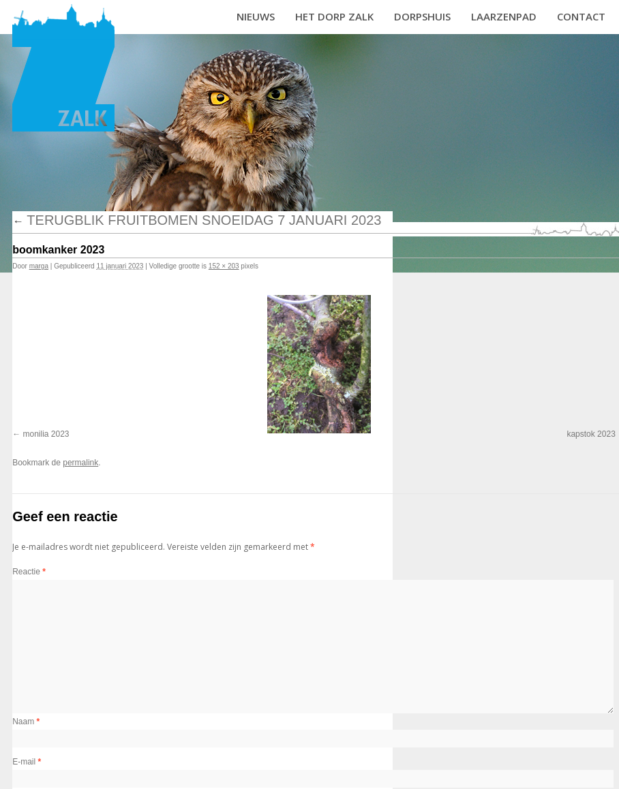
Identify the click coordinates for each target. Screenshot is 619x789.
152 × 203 (224, 266)
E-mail (26, 762)
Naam (26, 721)
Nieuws (256, 16)
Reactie (29, 571)
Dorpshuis (422, 16)
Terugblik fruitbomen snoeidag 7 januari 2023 (196, 220)
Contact (581, 16)
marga (38, 266)
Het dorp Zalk (334, 16)
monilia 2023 (46, 434)
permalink (80, 462)
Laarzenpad (504, 16)
